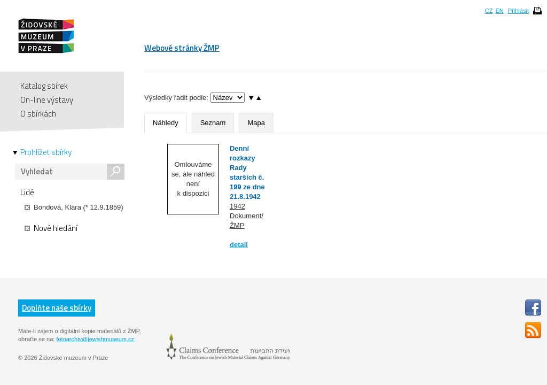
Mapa (256, 123)
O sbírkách (38, 113)
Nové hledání (51, 228)
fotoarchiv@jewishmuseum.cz (95, 339)
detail (239, 245)
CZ (489, 10)
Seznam (213, 123)
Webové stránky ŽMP (182, 48)
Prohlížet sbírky (46, 152)
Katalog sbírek (44, 86)
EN (499, 10)
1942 (237, 206)
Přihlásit (518, 10)
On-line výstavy (46, 100)
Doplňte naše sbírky (56, 308)
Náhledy (165, 123)
